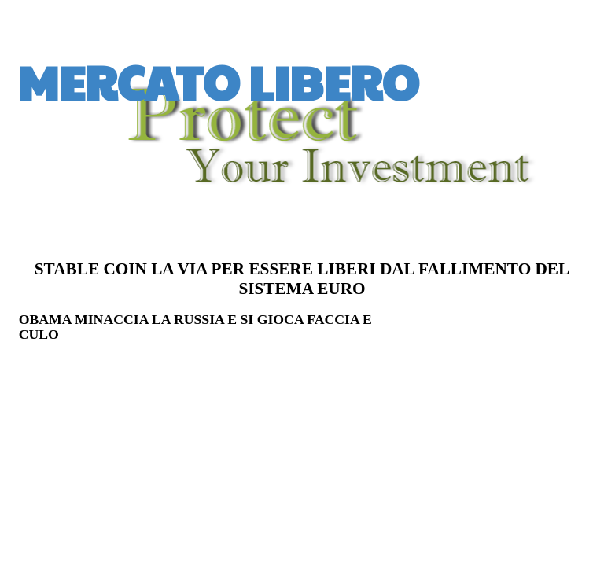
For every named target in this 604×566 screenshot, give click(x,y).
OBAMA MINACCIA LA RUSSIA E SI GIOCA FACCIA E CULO (195, 326)
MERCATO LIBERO (218, 82)
